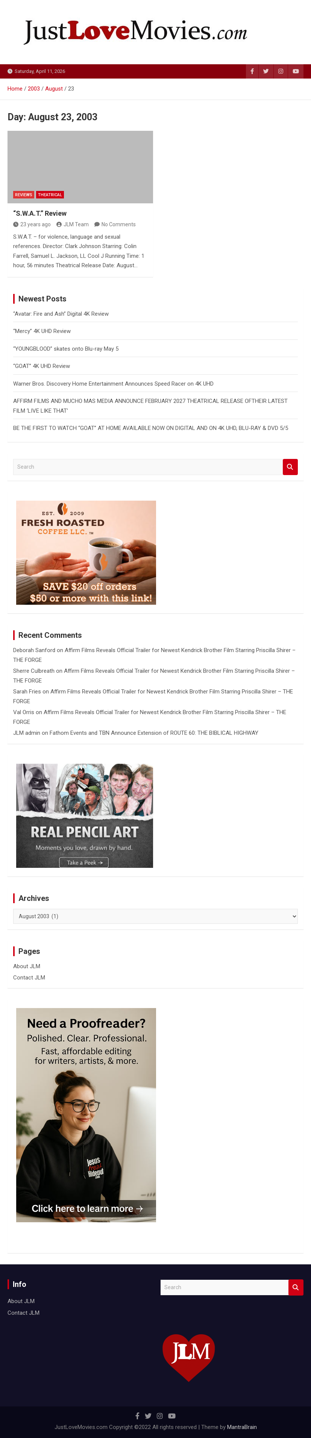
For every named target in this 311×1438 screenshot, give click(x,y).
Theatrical (50, 194)
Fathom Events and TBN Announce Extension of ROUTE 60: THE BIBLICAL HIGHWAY (154, 733)
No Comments (119, 224)
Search (290, 467)
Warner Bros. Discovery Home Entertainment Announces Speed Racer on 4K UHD (113, 383)
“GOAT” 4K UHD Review (41, 366)
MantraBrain (242, 1427)
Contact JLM (29, 977)
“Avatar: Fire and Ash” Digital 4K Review (61, 313)
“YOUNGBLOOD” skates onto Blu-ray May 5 (65, 348)
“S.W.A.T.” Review (40, 213)
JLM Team (72, 224)
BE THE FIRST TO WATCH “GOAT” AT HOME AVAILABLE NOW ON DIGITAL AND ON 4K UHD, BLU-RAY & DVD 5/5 (150, 428)
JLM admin (26, 733)
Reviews (23, 194)
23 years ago (32, 224)
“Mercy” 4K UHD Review (42, 331)
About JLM (26, 966)
